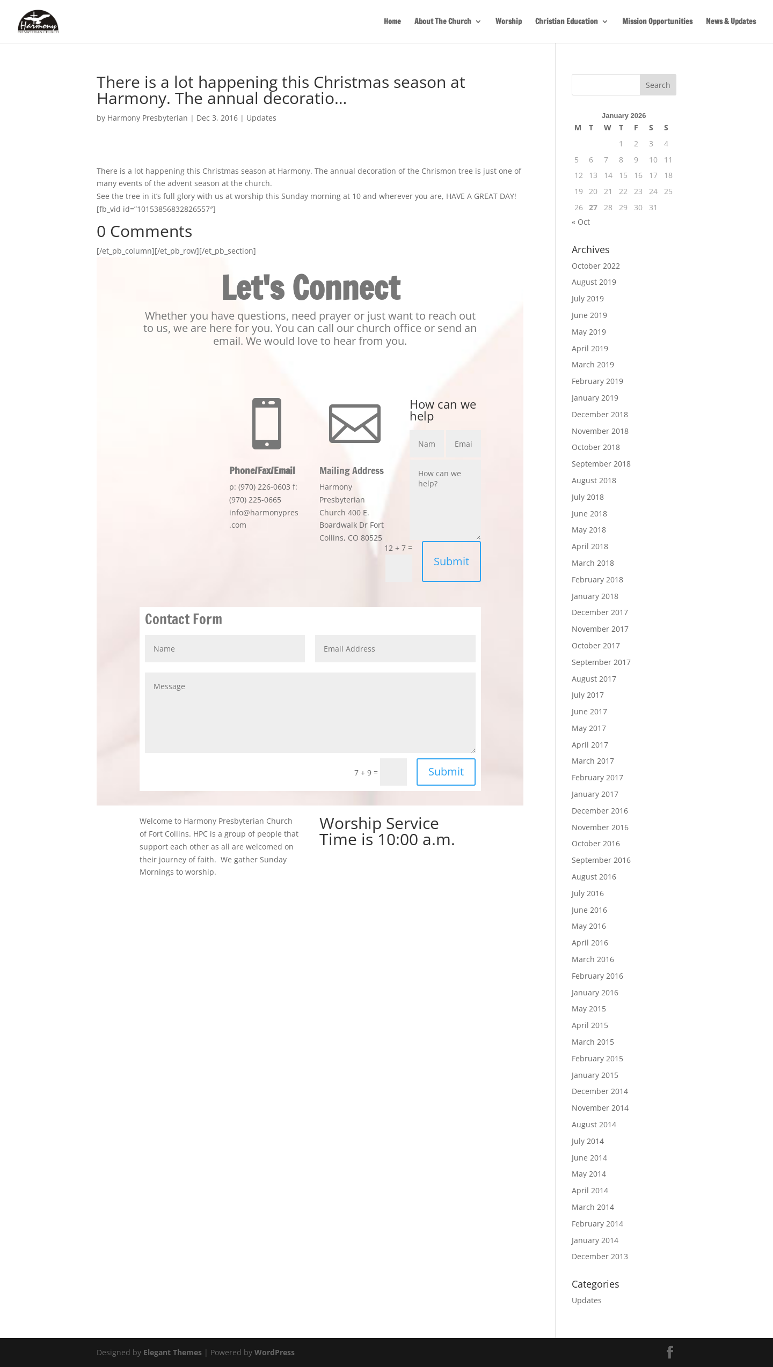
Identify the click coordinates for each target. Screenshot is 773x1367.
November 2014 (600, 1108)
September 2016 (601, 860)
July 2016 (588, 893)
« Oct (581, 222)
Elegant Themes (172, 1352)
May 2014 (589, 1174)
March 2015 (593, 1042)
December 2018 (600, 414)
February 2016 (597, 976)
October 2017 (596, 645)
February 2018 (597, 579)
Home (392, 22)
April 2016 (590, 942)
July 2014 (588, 1141)
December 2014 (600, 1091)
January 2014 (595, 1240)
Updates (261, 118)
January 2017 (595, 794)
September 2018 (601, 464)
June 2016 (589, 910)
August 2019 (594, 282)
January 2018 (595, 596)
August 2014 (594, 1124)
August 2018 (594, 480)
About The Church (442, 22)
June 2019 (589, 315)
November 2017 (600, 629)
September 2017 (601, 662)
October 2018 (596, 447)
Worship (508, 22)
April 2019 (590, 348)
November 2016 (600, 827)
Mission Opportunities (657, 22)
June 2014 (589, 1157)
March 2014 (593, 1207)
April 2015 (590, 1025)
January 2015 (595, 1075)
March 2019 (593, 364)
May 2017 (589, 728)
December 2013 (600, 1256)
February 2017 (597, 777)
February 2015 (597, 1058)
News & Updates (731, 22)
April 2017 (590, 745)
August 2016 (594, 876)
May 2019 (589, 332)
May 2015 (589, 1008)
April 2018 (590, 546)
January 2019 (595, 398)
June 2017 (589, 711)
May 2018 (589, 529)
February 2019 (597, 381)
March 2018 (593, 563)
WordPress (274, 1352)
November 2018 (600, 431)
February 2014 (597, 1223)
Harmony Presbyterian (147, 118)
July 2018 (588, 497)
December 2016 (600, 811)
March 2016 (593, 959)
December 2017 (600, 612)
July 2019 (588, 298)
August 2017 (594, 679)
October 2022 (596, 266)
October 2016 (596, 843)
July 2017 (588, 695)
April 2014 (590, 1190)
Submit (451, 561)
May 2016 (589, 926)
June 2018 (589, 513)
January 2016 (595, 992)
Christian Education (566, 22)
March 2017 (593, 761)
